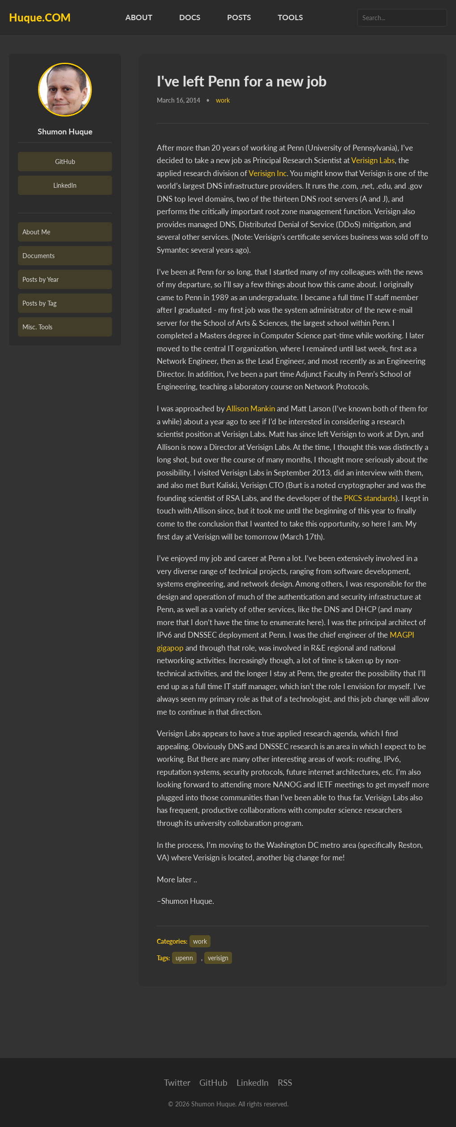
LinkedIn (65, 185)
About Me (36, 232)
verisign (218, 958)
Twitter (177, 1082)
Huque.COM (40, 17)
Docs (189, 17)
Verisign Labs (373, 160)
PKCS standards (370, 498)
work (200, 941)
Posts (239, 17)
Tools (290, 17)
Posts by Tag (39, 303)
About (138, 17)
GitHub (65, 161)
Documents (38, 255)
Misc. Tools (37, 327)
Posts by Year (40, 279)
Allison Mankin (250, 408)
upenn (184, 958)
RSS (285, 1082)
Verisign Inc (268, 173)
